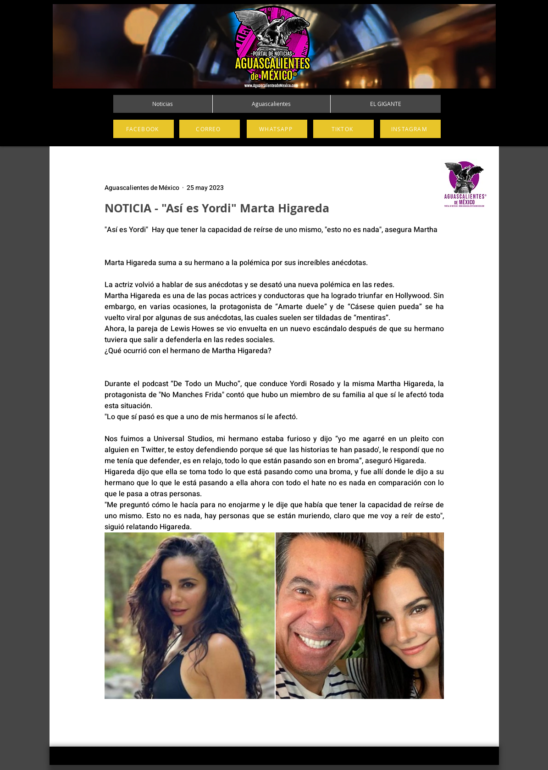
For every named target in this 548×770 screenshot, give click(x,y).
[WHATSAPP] (277, 129)
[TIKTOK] (343, 129)
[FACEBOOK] (143, 129)
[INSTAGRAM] (410, 129)
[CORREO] (209, 129)
